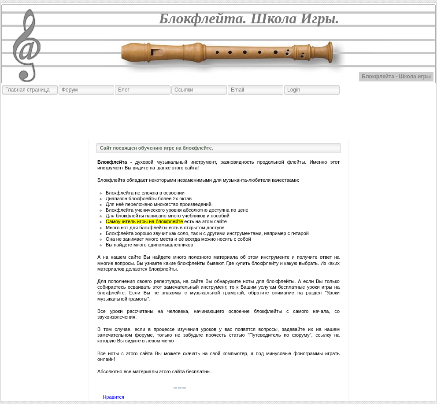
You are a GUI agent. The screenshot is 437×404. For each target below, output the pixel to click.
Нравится (113, 397)
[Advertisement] (218, 118)
